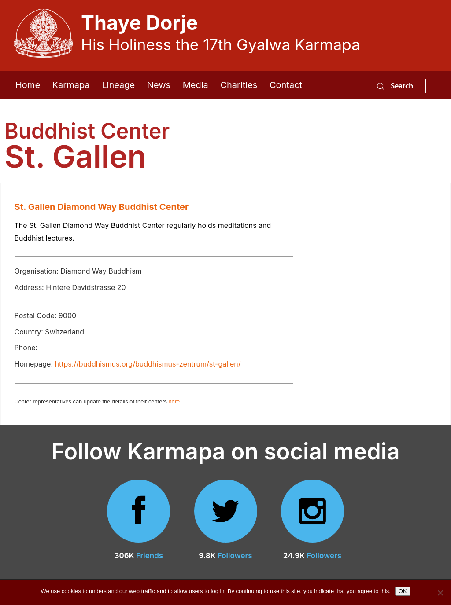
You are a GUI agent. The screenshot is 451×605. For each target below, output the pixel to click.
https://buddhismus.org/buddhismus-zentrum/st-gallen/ (148, 363)
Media (195, 85)
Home (27, 85)
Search (395, 86)
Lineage (118, 85)
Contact (286, 85)
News (158, 85)
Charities (238, 85)
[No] (440, 592)
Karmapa (71, 85)
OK (403, 591)
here (174, 401)
